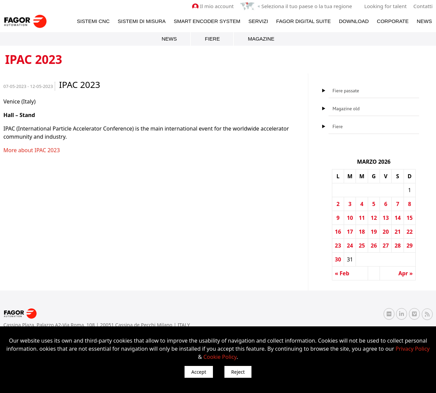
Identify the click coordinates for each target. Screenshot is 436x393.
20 (386, 231)
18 (362, 231)
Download (354, 21)
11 (362, 218)
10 (350, 218)
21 (397, 231)
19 (374, 231)
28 (397, 245)
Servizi (258, 21)
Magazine (261, 39)
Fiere (212, 39)
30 (338, 259)
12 (374, 218)
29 (410, 245)
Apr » (405, 273)
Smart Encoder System (207, 21)
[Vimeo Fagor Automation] (414, 314)
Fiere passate (346, 91)
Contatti (423, 6)
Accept (198, 372)
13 (386, 218)
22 (410, 231)
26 (374, 245)
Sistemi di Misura (142, 21)
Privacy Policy (412, 348)
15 (410, 218)
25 (362, 245)
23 (338, 245)
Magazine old (346, 109)
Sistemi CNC (93, 21)
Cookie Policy (220, 357)
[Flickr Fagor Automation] (389, 314)
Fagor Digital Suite (303, 21)
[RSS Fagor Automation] (427, 314)
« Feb (342, 273)
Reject (238, 372)
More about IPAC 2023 (31, 150)
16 (338, 231)
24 (350, 245)
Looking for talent (385, 6)
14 (397, 218)
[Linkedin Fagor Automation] (401, 314)
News (424, 21)
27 (386, 245)
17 (350, 231)
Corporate (393, 21)
